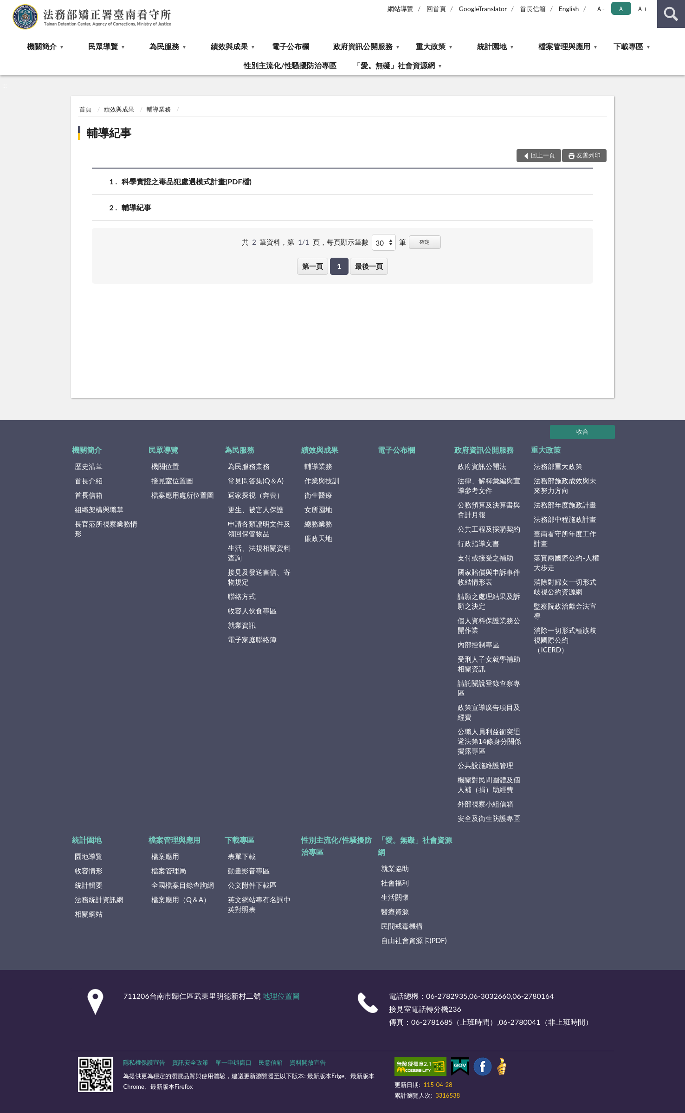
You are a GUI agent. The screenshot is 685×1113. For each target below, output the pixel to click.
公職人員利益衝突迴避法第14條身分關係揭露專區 (489, 741)
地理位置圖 (281, 995)
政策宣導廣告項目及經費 (489, 712)
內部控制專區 (478, 644)
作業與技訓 (321, 480)
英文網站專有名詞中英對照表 (259, 904)
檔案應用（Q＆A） (180, 899)
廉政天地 (318, 538)
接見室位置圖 (172, 480)
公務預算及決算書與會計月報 (489, 510)
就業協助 (395, 868)
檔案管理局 (168, 870)
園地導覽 (89, 856)
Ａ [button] (621, 9)
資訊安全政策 (190, 1062)
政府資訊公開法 (482, 466)
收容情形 (89, 870)
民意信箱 (270, 1062)
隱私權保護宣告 (144, 1062)
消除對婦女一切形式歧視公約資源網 (565, 587)
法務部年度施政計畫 (565, 505)
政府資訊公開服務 (363, 46)
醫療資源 (395, 911)
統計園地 (492, 46)
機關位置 (165, 466)
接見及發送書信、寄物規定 (259, 577)
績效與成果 (229, 46)
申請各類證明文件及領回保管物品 (259, 529)
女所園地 (318, 509)
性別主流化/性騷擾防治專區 (290, 65)
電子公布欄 (290, 46)
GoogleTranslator (483, 9)
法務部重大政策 (558, 466)
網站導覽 (401, 9)
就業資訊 (242, 625)
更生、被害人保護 (256, 509)
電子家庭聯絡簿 (252, 639)
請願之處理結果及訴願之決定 (489, 601)
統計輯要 (89, 885)
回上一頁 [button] (543, 155)
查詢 (671, 14)
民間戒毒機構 (402, 926)
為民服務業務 (249, 466)
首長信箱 (533, 9)
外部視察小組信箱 (485, 804)
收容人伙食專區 (252, 610)
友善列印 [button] (588, 155)
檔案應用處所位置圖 (182, 495)
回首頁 (436, 9)
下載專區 (628, 46)
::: (7, 7)
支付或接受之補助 (485, 557)
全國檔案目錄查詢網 (182, 885)
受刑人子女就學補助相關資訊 (489, 664)
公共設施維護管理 (485, 765)
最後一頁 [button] (369, 266)
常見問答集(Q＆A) (256, 480)
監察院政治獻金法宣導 (565, 611)
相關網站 (89, 914)
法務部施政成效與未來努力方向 (565, 485)
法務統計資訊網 (99, 899)
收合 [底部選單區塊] (582, 431)
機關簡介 (42, 46)
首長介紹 (89, 480)
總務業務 (318, 524)
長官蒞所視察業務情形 (106, 529)
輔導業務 (159, 109)
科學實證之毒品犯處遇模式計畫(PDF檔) (187, 181)
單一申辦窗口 (233, 1062)
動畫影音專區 (249, 870)
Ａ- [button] (600, 9)
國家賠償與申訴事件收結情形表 (489, 577)
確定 (425, 242)
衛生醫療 (318, 495)
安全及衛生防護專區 (489, 818)
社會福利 (395, 883)
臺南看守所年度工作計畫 (565, 538)
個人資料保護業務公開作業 (489, 625)
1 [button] (339, 266)
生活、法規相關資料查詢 (259, 553)
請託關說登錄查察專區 (489, 688)
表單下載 (242, 856)
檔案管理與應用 (564, 46)
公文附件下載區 (252, 885)
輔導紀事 (109, 132)
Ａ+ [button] (642, 9)
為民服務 (164, 46)
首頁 (85, 109)
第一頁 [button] (312, 266)
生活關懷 (395, 897)
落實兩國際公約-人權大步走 (566, 562)
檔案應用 (165, 856)
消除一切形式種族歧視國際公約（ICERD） (565, 640)
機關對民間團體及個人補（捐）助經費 (489, 784)
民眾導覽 (103, 46)
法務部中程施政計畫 (565, 519)
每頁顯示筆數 (347, 242)
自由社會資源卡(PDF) (414, 940)
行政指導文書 (478, 543)
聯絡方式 (242, 596)
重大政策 (431, 46)
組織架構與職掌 (99, 509)
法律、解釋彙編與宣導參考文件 (489, 485)
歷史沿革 (89, 466)
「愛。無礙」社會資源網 (394, 65)
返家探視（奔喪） (256, 495)
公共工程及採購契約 (489, 529)
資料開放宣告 (308, 1062)
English (569, 9)
